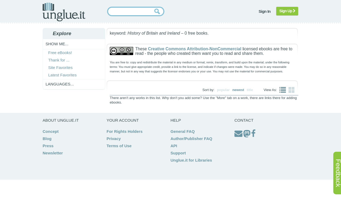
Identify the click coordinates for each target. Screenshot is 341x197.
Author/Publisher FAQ (191, 138)
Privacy (114, 138)
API (173, 145)
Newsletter (53, 153)
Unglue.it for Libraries (191, 160)
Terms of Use (119, 145)
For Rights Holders (125, 131)
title (250, 90)
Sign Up (287, 11)
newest (238, 90)
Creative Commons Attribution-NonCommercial (194, 49)
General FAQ (182, 131)
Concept (51, 131)
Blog (47, 138)
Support (178, 153)
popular (223, 90)
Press (48, 145)
